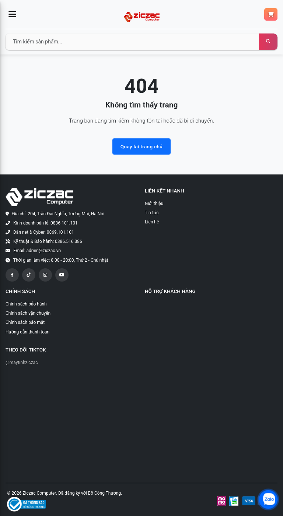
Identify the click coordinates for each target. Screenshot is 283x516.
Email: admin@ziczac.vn (37, 250)
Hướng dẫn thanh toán (27, 332)
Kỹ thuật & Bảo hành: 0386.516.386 (47, 241)
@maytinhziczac (22, 362)
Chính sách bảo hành (26, 304)
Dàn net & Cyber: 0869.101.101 (43, 232)
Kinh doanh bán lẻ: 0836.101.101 (45, 223)
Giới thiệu (154, 203)
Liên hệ (152, 222)
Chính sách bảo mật (25, 322)
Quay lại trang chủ (141, 146)
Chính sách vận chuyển (28, 313)
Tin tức (151, 212)
